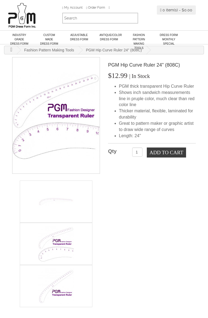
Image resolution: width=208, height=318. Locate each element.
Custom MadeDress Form (49, 39)
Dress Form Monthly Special (169, 39)
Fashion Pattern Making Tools (139, 39)
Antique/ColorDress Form (110, 37)
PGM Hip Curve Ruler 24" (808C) (114, 50)
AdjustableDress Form (79, 37)
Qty (112, 151)
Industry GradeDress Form (19, 39)
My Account (72, 7)
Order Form (95, 7)
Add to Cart (166, 152)
